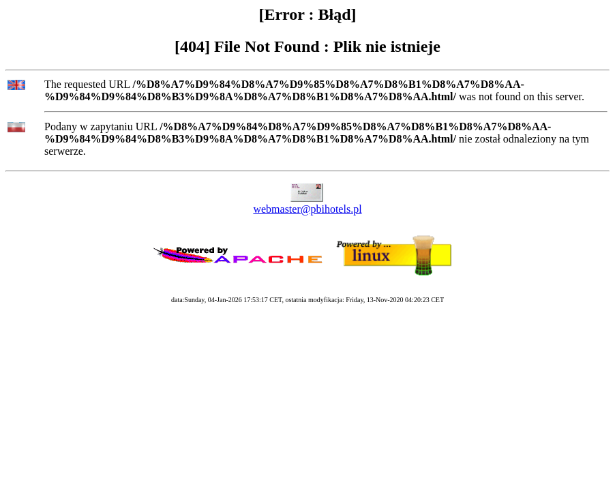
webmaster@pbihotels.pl (307, 209)
